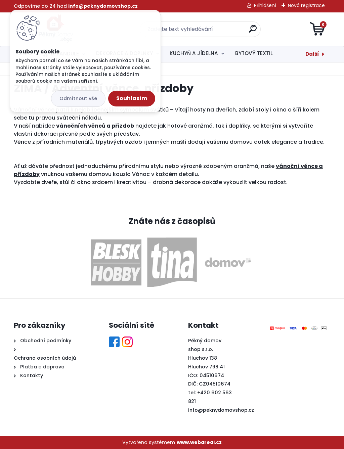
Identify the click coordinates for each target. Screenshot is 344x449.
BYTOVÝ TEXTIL (254, 53)
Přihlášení (265, 5)
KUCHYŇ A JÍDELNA (194, 53)
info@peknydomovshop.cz (221, 410)
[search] (253, 31)
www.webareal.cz (199, 442)
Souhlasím (131, 98)
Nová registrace (306, 5)
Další (312, 53)
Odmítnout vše (78, 98)
